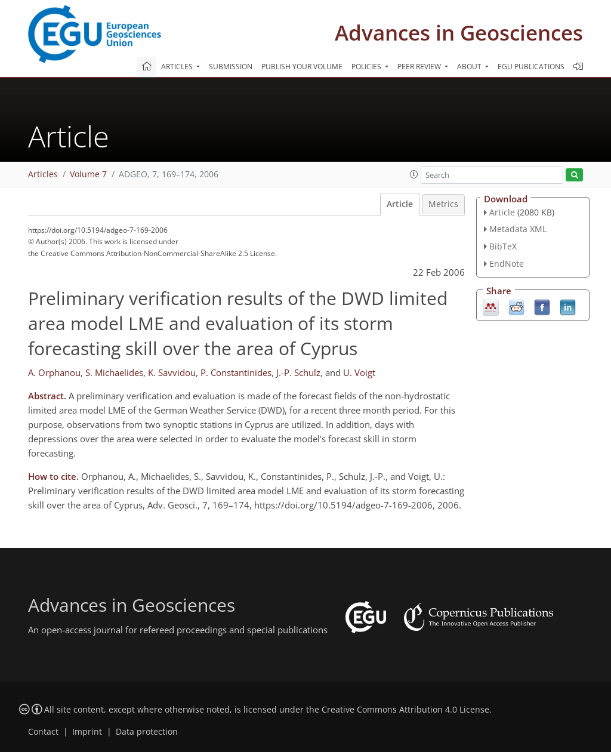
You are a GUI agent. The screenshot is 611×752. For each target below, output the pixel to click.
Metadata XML (518, 229)
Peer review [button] (420, 66)
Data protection (147, 731)
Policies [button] (367, 66)
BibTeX (503, 246)
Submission (230, 66)
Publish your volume (301, 66)
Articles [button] (178, 66)
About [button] (470, 66)
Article (400, 204)
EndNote (506, 263)
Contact (43, 731)
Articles (43, 174)
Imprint (87, 731)
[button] (414, 174)
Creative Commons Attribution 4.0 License (405, 709)
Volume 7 (88, 174)
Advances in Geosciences (459, 33)
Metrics (443, 204)
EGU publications (531, 66)
